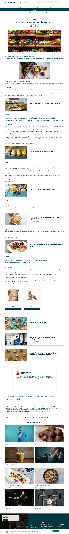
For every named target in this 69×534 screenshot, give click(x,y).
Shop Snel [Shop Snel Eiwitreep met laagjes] (31, 309)
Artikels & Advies (42, 524)
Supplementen (46, 12)
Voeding (37, 12)
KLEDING (29, 2)
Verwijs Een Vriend (60, 524)
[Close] (68, 531)
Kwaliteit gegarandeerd (51, 520)
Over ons (49, 518)
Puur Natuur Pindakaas (13, 304)
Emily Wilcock (38, 357)
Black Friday (59, 526)
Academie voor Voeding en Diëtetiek (34, 376)
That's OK (56, 531)
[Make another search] (34, 15)
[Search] (38, 2)
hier (17, 388)
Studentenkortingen (60, 520)
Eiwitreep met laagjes (31, 304)
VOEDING (23, 2)
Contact (31, 520)
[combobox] (48, 2)
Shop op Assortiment (43, 526)
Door (36, 25)
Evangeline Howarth (39, 153)
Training (30, 12)
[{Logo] (10, 2)
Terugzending (32, 525)
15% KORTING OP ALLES (34, 10)
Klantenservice (32, 518)
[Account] (60, 2)
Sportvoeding (42, 518)
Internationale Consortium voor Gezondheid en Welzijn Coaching (33, 377)
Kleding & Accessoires (42, 521)
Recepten (22, 12)
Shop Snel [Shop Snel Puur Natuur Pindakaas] (13, 309)
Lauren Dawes (37, 191)
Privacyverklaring (50, 526)
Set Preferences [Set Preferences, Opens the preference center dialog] (49, 531)
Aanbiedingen (59, 518)
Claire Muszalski (38, 341)
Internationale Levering (33, 527)
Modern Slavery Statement (50, 524)
